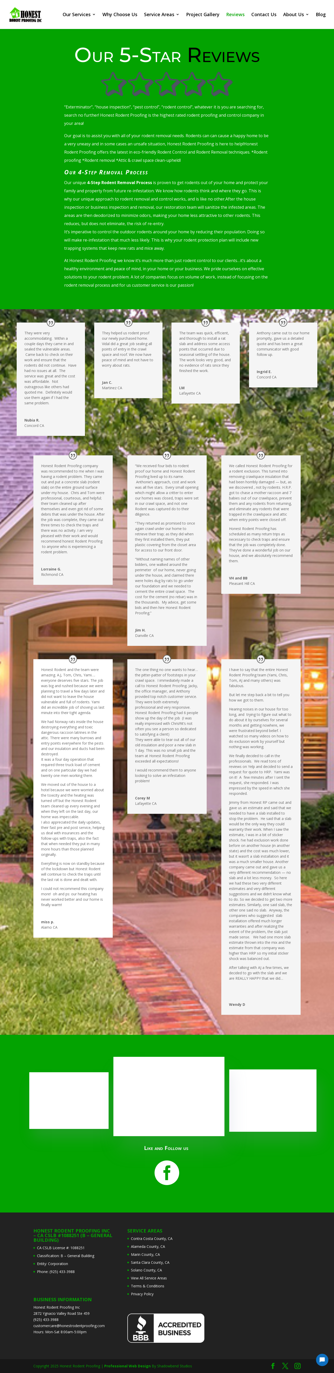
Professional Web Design (127, 1366)
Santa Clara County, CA (150, 1262)
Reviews (235, 15)
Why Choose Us (119, 15)
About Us (293, 15)
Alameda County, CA (148, 1246)
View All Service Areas (149, 1278)
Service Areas (159, 15)
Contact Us (263, 15)
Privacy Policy (142, 1293)
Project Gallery (203, 15)
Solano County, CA (146, 1270)
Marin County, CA (145, 1254)
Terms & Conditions (147, 1286)
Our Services (77, 15)
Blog (321, 15)
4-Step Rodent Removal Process (119, 182)
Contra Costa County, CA (152, 1238)
